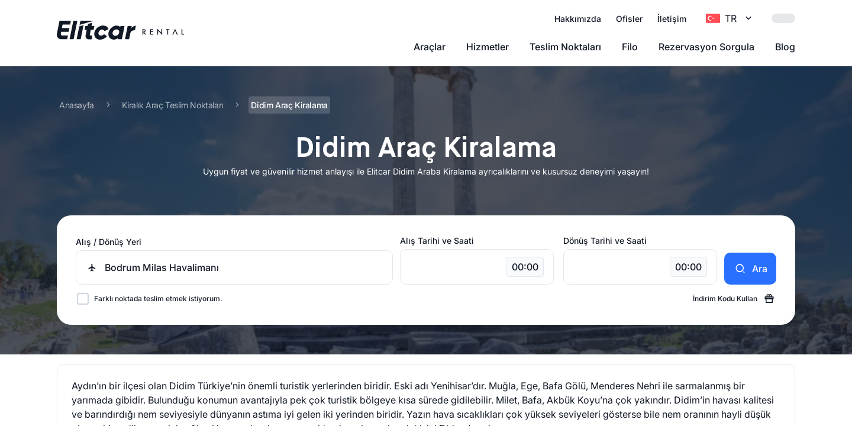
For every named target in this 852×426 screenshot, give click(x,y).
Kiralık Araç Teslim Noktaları (172, 105)
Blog (785, 47)
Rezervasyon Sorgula (706, 47)
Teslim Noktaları (565, 47)
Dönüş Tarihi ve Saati (605, 240)
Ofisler (629, 19)
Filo (630, 47)
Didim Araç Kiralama (289, 105)
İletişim (671, 19)
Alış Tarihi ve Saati (437, 240)
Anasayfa (76, 105)
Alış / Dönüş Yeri (108, 242)
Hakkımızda (577, 19)
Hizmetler (487, 47)
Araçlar (430, 47)
